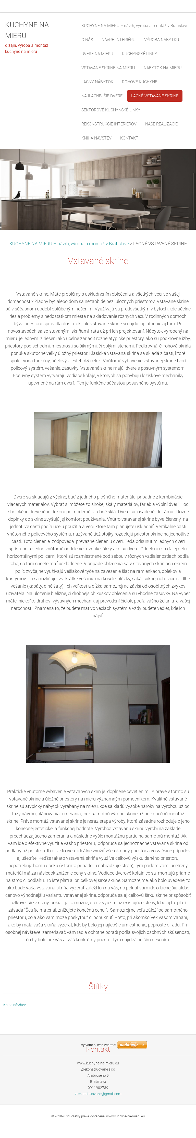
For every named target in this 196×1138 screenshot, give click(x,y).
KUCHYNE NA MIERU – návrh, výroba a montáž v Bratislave (69, 243)
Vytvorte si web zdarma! (98, 1123)
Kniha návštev (14, 1005)
